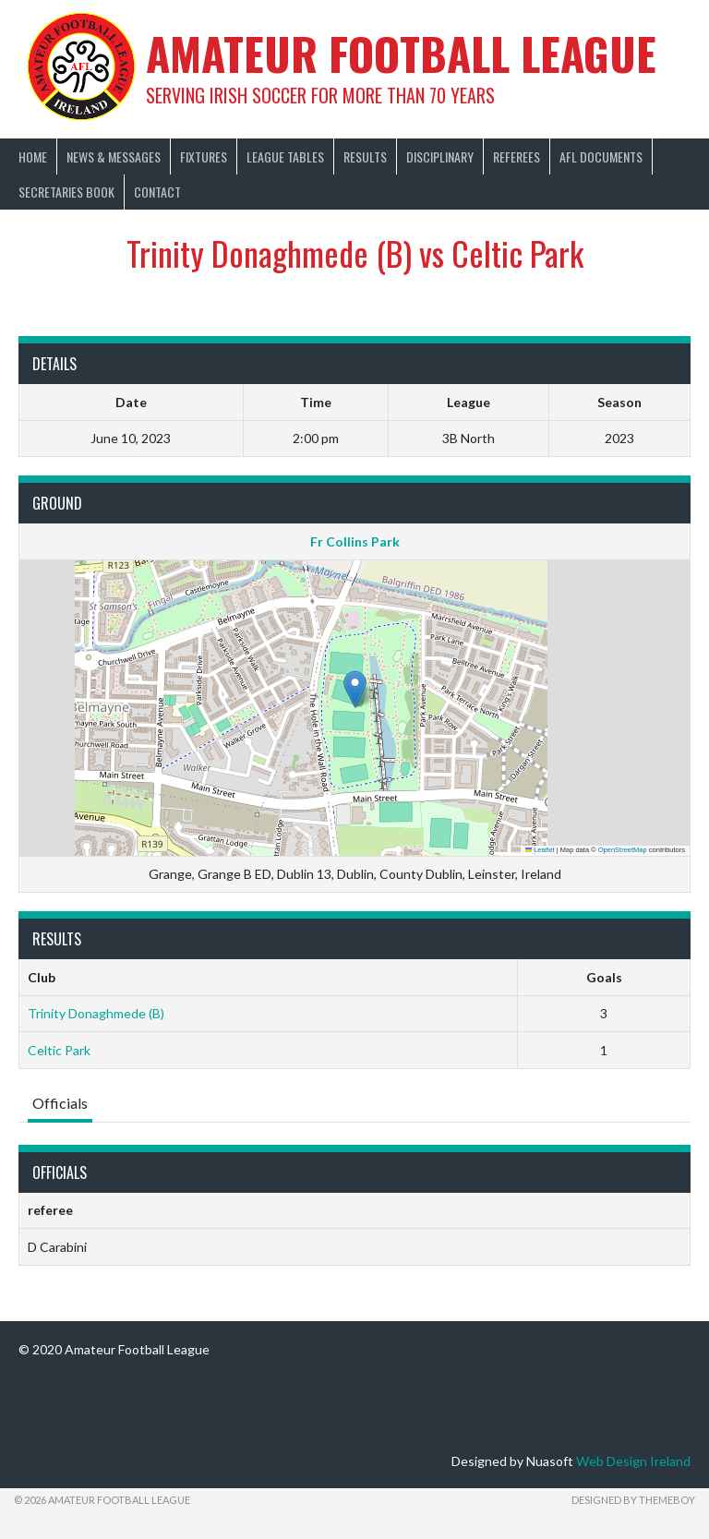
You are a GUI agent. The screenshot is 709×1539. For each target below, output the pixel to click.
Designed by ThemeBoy (633, 1500)
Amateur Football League (401, 53)
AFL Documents (601, 156)
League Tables (285, 156)
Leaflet (540, 850)
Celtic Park (59, 1050)
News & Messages (113, 156)
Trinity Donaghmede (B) (96, 1013)
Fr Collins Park (355, 541)
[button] (355, 689)
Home (32, 156)
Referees (516, 156)
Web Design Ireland (633, 1461)
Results (365, 156)
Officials (60, 1103)
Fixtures (203, 156)
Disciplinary (440, 156)
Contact (157, 191)
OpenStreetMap (622, 850)
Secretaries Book (66, 191)
